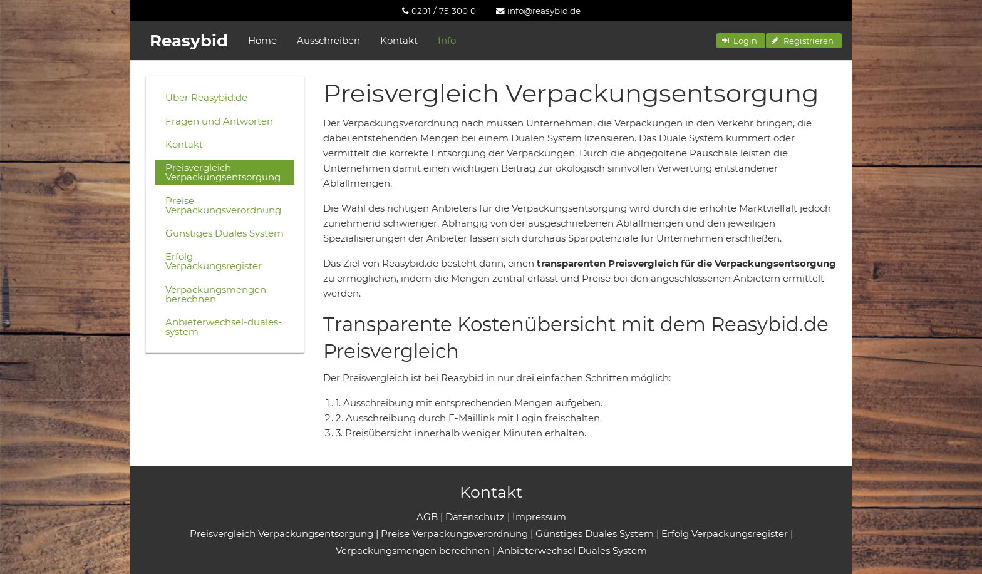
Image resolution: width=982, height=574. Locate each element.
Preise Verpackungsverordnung (223, 205)
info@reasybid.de (538, 11)
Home (262, 40)
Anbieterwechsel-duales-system (223, 326)
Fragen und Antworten (219, 121)
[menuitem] (439, 10)
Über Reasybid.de (206, 97)
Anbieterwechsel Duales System (572, 550)
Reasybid (189, 41)
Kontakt (399, 40)
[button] (740, 40)
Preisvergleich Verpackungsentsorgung (223, 172)
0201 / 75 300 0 (439, 11)
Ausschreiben (328, 40)
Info (447, 40)
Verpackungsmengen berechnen (215, 294)
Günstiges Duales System (224, 233)
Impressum (539, 517)
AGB (427, 517)
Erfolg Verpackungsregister (213, 261)
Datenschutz (475, 517)
